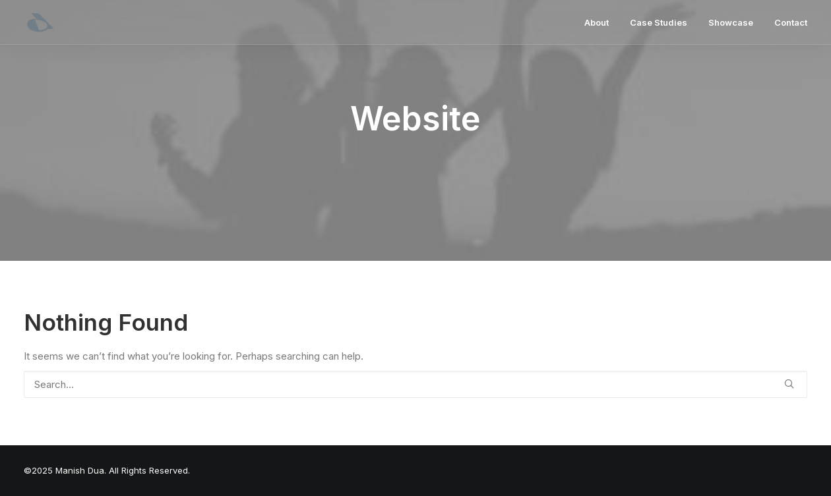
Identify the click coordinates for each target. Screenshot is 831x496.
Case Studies (658, 22)
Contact (790, 22)
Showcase (730, 22)
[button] (789, 384)
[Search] (415, 384)
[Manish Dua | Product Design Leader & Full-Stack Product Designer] (40, 22)
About (596, 22)
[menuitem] (601, 22)
